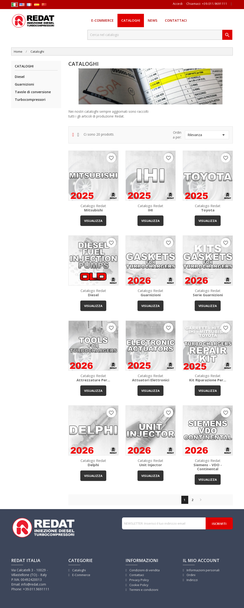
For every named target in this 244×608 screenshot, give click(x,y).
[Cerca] (154, 35)
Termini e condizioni (143, 590)
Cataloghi (130, 20)
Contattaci (176, 20)
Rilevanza (207, 135)
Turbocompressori (30, 99)
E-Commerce (102, 20)
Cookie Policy (138, 585)
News (152, 20)
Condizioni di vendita (144, 570)
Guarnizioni (24, 84)
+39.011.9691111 (214, 3)
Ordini (190, 575)
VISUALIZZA (93, 221)
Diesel (20, 76)
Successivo (199, 499)
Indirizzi (192, 580)
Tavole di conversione (33, 92)
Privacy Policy (139, 580)
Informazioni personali (202, 570)
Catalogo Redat (93, 207)
